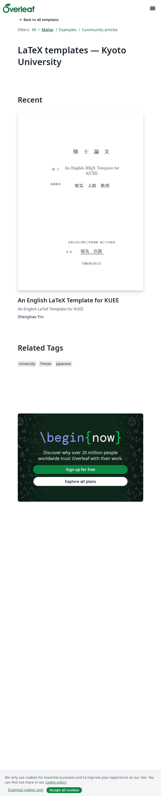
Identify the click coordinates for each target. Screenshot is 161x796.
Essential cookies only (25, 789)
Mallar (48, 29)
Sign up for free (80, 469)
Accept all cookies (64, 790)
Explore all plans (80, 481)
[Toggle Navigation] (152, 8)
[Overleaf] (19, 8)
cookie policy (55, 782)
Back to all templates (39, 19)
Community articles (100, 29)
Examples (68, 29)
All (34, 29)
